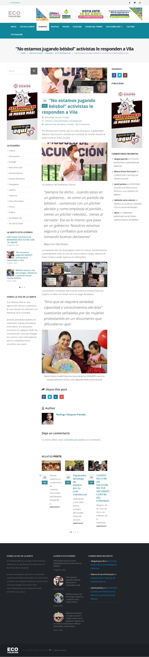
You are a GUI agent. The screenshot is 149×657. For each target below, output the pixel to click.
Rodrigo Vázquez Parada (58, 117)
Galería (12, 190)
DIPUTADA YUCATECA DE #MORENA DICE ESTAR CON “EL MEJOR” (20, 240)
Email (62, 397)
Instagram (125, 75)
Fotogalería (17, 34)
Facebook (44, 397)
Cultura (130, 26)
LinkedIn (56, 397)
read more (55, 507)
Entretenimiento (16, 173)
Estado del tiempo (93, 26)
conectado (68, 439)
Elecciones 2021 (114, 26)
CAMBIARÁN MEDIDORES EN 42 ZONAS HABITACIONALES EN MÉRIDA (126, 216)
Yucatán (70, 124)
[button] (71, 532)
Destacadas (14, 156)
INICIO (13, 26)
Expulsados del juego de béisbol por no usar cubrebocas (80, 485)
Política (55, 26)
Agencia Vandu (60, 650)
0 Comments (84, 124)
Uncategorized (75, 121)
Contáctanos (14, 2)
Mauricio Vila (50, 124)
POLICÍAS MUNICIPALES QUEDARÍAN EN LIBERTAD (126, 162)
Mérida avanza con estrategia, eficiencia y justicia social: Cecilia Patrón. (22, 274)
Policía (66, 26)
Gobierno (42, 26)
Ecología (77, 26)
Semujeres (61, 124)
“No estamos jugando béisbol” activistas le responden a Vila (20, 256)
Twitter (50, 397)
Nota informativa (61, 121)
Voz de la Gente (27, 26)
